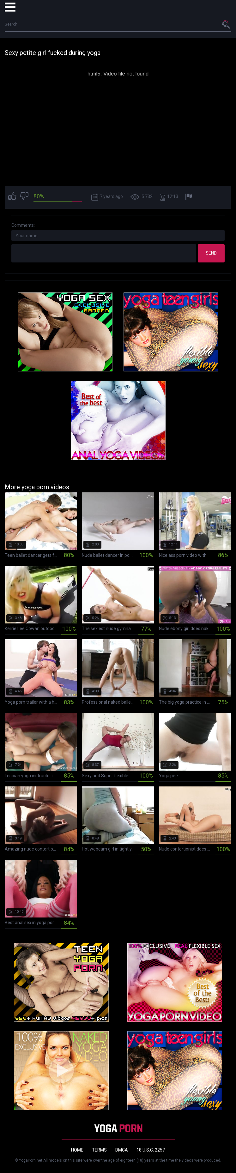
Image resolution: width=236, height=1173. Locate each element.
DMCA (121, 1149)
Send (211, 253)
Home (77, 1149)
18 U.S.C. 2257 (150, 1149)
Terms (99, 1149)
